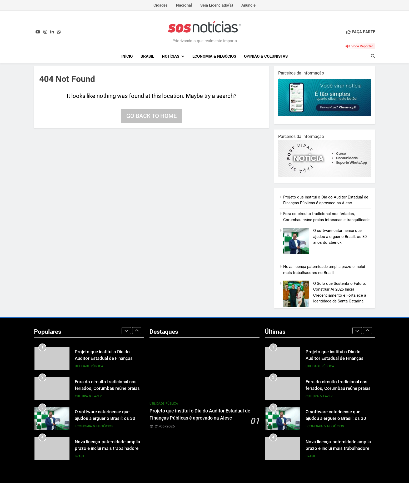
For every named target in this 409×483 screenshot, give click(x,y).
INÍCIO (127, 56)
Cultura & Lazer (88, 396)
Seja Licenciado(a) (216, 5)
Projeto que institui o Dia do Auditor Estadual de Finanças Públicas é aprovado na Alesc (104, 358)
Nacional (184, 5)
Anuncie (248, 5)
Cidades (160, 5)
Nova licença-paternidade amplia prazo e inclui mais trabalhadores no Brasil (108, 448)
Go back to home (151, 116)
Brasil (147, 56)
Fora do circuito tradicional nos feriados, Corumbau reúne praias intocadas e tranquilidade (107, 388)
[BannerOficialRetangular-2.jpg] (324, 175)
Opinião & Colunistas (266, 56)
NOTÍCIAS (170, 56)
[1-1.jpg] (324, 114)
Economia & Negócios (214, 56)
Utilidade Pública (89, 366)
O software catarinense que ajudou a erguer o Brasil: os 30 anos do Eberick (340, 236)
